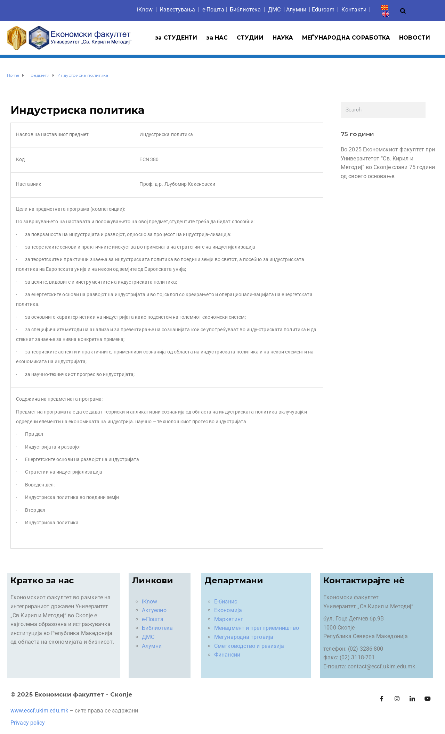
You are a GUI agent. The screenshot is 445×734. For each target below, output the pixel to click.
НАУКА (283, 37)
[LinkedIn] (412, 698)
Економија (228, 610)
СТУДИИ (250, 37)
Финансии (227, 654)
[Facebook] (382, 698)
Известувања (177, 9)
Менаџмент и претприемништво (256, 628)
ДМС (274, 9)
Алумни (152, 646)
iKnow (145, 9)
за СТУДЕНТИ (176, 37)
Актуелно (154, 610)
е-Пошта (213, 9)
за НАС (217, 37)
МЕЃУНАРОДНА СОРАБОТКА (346, 37)
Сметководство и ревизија (249, 646)
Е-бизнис (225, 601)
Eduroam (323, 9)
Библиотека (245, 9)
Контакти (353, 9)
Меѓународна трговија (243, 637)
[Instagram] (397, 698)
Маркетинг (228, 619)
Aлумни (296, 9)
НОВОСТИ (414, 37)
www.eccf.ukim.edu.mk (39, 710)
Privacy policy (27, 722)
